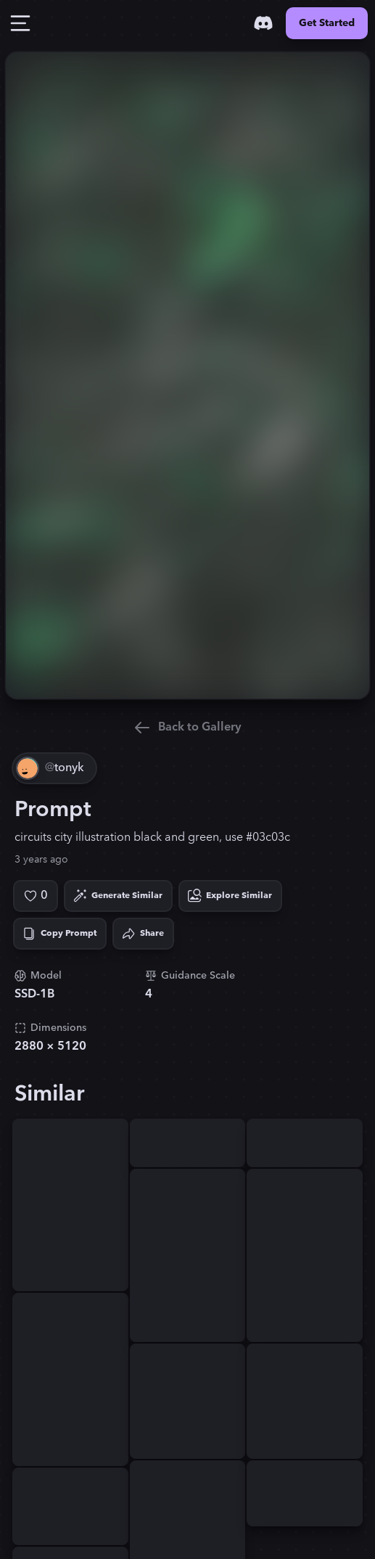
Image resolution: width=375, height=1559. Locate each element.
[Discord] (263, 23)
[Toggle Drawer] (20, 23)
